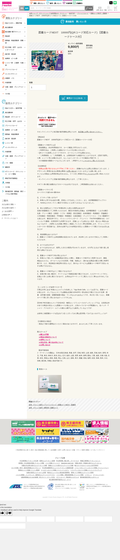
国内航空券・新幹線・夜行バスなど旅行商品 (12, 193)
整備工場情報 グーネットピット (90, 461)
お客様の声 (6, 216)
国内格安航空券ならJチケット (89, 477)
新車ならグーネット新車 (47, 461)
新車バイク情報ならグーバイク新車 (82, 472)
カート (115, 10)
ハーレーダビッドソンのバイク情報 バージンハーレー (92, 468)
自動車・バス (8, 78)
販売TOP (72, 13)
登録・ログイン (108, 10)
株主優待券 (7, 27)
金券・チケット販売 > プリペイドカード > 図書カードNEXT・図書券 (52, 405)
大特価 (6, 183)
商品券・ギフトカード (12, 117)
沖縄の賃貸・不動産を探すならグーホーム (88, 463)
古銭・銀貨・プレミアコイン (12, 88)
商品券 (6, 36)
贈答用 (6, 168)
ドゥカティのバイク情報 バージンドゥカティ (55, 470)
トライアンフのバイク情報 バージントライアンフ (86, 470)
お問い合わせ (99, 10)
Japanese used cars (67, 463)
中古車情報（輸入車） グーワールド (67, 461)
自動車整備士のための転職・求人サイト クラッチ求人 (38, 477)
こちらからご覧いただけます (93, 161)
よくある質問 (7, 213)
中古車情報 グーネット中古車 (29, 461)
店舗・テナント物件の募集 (80, 450)
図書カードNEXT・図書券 (99, 13)
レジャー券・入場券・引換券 (12, 64)
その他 (6, 94)
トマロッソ (88, 475)
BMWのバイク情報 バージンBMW (29, 470)
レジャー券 (7, 143)
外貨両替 (69, 3)
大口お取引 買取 (8, 206)
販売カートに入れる (74, 98)
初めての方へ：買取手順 (12, 23)
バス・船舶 (7, 163)
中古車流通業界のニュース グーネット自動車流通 (57, 468)
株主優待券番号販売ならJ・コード (60, 479)
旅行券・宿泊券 (9, 54)
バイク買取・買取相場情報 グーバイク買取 (69, 475)
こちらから (90, 174)
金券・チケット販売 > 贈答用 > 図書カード (43, 408)
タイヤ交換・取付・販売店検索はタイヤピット (26, 468)
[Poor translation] (8, 513)
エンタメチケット (10, 74)
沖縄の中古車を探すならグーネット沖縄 (34, 465)
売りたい (40, 3)
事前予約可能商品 (10, 179)
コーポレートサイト (97, 450)
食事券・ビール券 (10, 58)
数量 (31, 82)
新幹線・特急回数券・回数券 (12, 41)
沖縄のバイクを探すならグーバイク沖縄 (60, 465)
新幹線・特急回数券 (11, 135)
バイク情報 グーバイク (52, 463)
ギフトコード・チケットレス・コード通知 (12, 173)
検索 (90, 8)
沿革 (59, 450)
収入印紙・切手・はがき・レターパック (12, 48)
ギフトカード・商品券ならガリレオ (67, 477)
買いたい (56, 3)
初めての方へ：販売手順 (12, 109)
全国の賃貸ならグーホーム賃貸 (36, 472)
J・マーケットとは (9, 219)
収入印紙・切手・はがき (12, 122)
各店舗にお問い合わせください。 (90, 132)
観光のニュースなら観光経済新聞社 (58, 472)
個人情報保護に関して (42, 450)
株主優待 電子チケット (12, 31)
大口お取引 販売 (8, 209)
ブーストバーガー (98, 475)
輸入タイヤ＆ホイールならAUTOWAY (86, 465)
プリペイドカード (10, 70)
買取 (22, 8)
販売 (27, 8)
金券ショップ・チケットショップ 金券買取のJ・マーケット (48, 13)
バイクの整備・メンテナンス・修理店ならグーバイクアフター (35, 475)
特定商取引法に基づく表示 (25, 450)
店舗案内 (79, 3)
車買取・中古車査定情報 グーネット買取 (31, 463)
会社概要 (53, 450)
